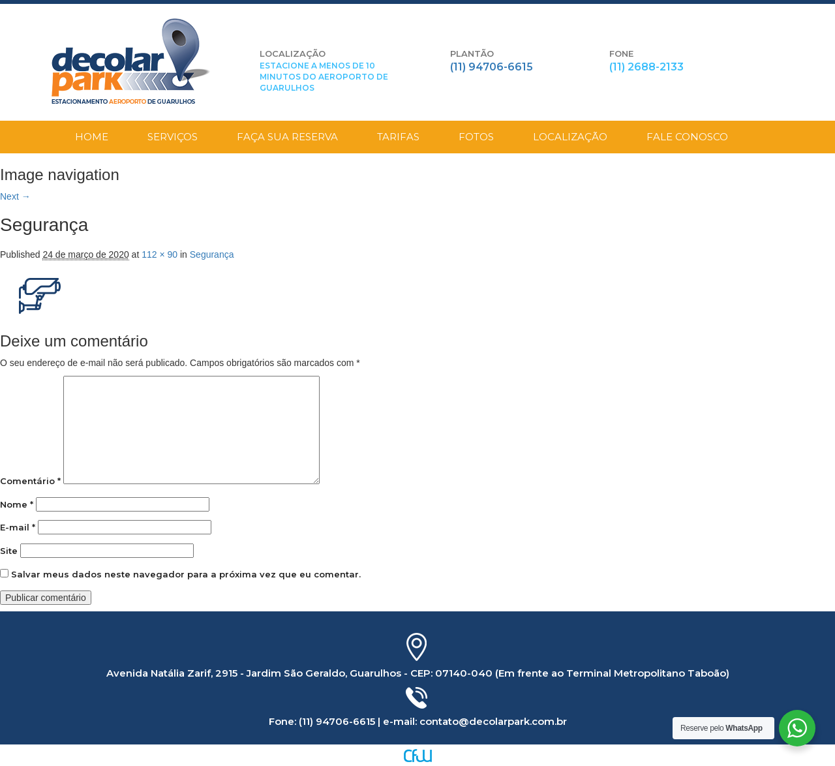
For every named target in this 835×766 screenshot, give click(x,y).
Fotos (476, 136)
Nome (16, 504)
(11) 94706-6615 (491, 67)
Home (91, 136)
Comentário (30, 481)
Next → (15, 196)
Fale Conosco (687, 136)
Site (9, 550)
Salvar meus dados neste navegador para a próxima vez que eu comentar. (186, 574)
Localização (570, 136)
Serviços (172, 136)
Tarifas (398, 136)
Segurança (212, 254)
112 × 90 (159, 254)
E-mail (17, 527)
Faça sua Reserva (287, 136)
